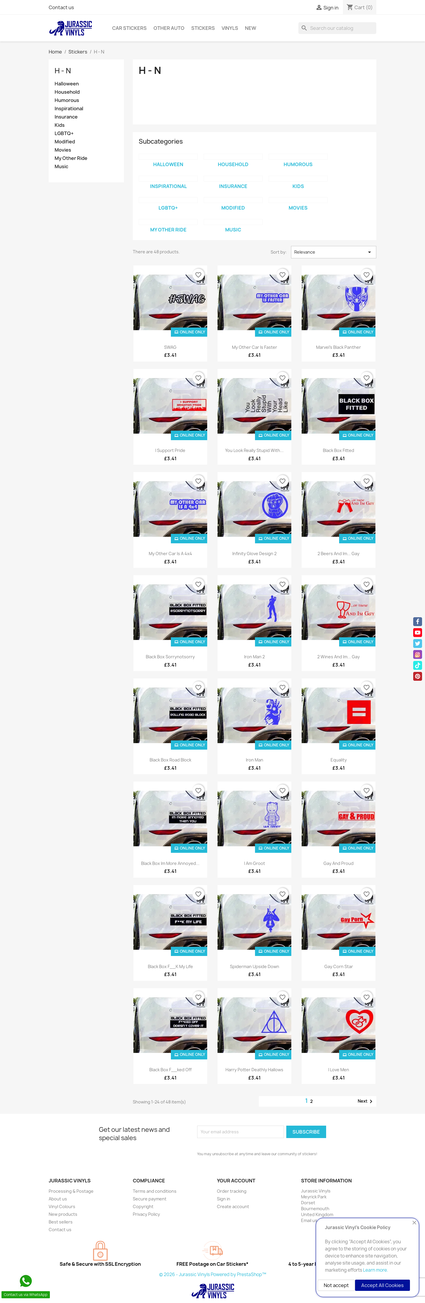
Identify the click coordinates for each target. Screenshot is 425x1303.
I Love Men (338, 1069)
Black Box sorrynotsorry (170, 656)
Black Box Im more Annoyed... (170, 863)
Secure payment (149, 1199)
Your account (236, 1180)
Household (67, 92)
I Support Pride (170, 450)
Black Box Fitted (338, 450)
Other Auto (168, 28)
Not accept (336, 1285)
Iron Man (254, 760)
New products (63, 1214)
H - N (63, 71)
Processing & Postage (71, 1191)
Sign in (223, 1199)
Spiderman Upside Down (254, 966)
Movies (63, 150)
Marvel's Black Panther (338, 347)
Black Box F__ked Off (170, 1069)
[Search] (337, 28)
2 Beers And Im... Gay (338, 553)
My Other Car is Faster (254, 347)
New (250, 28)
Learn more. (375, 1270)
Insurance (66, 117)
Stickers (203, 28)
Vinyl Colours (62, 1206)
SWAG (170, 347)
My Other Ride (71, 158)
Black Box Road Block (170, 760)
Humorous (67, 100)
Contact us (61, 7)
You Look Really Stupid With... (254, 450)
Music (61, 166)
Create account (233, 1206)
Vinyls (230, 28)
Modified (65, 142)
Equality (339, 760)
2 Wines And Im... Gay (338, 656)
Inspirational (69, 109)
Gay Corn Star (338, 966)
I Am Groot (254, 863)
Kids (60, 125)
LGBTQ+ (64, 133)
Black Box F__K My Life (170, 966)
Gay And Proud (338, 863)
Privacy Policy (146, 1214)
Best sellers (61, 1222)
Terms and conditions (154, 1191)
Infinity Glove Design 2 (254, 553)
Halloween (67, 84)
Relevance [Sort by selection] (333, 252)
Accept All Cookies (382, 1285)
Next (366, 1101)
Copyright (143, 1206)
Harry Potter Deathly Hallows (254, 1069)
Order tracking (231, 1191)
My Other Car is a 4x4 (170, 553)
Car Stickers (129, 28)
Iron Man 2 (254, 656)
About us (58, 1199)
